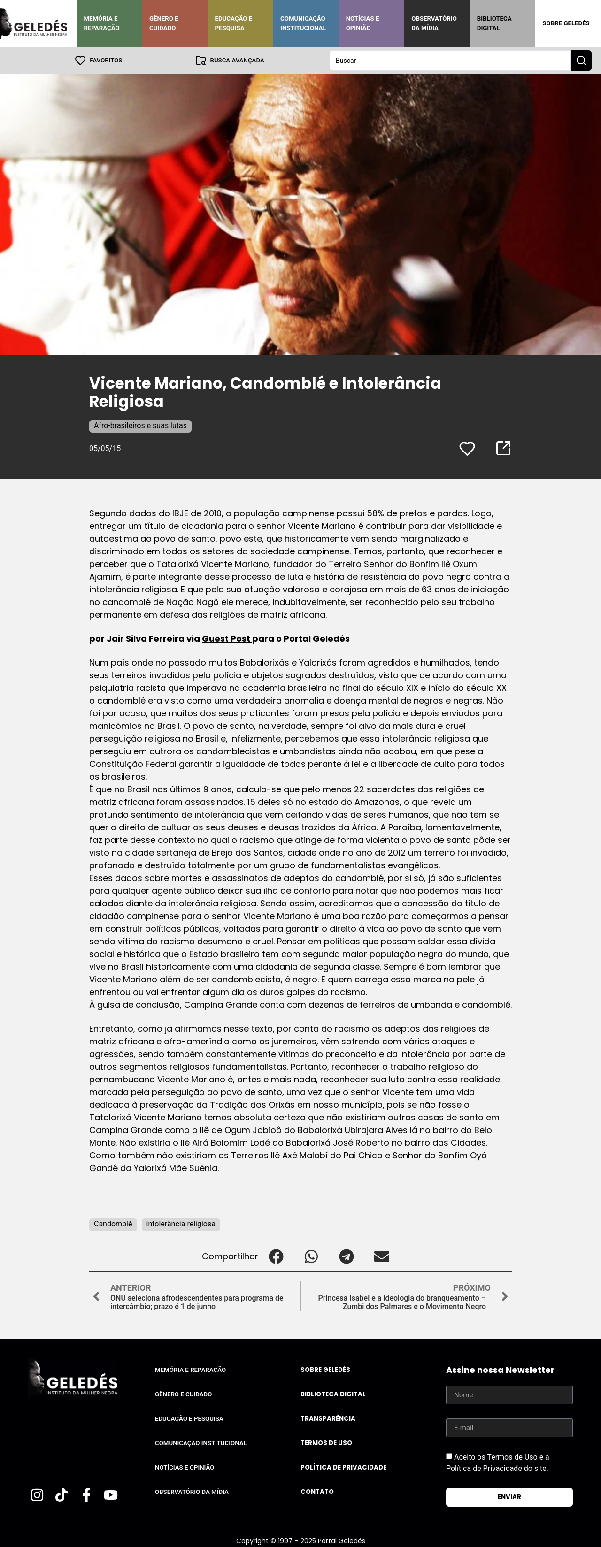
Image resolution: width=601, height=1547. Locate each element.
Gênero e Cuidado (163, 23)
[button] (275, 1255)
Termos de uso (326, 1442)
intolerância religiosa (181, 1223)
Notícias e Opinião (362, 23)
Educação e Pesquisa (234, 23)
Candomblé (113, 1223)
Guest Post (227, 638)
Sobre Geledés (565, 23)
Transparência (327, 1418)
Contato (317, 1491)
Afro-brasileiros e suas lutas (140, 425)
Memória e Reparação (101, 23)
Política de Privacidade (343, 1467)
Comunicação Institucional (303, 23)
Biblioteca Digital (494, 23)
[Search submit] (581, 60)
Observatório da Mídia (434, 23)
